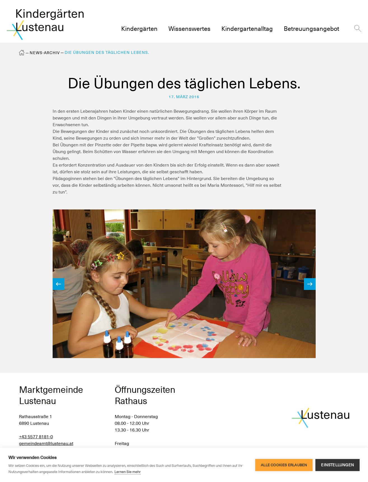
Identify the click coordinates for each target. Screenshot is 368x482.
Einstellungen (337, 464)
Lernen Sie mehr (127, 471)
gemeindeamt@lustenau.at (46, 443)
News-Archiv (45, 52)
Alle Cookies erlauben (284, 465)
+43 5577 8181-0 (36, 436)
